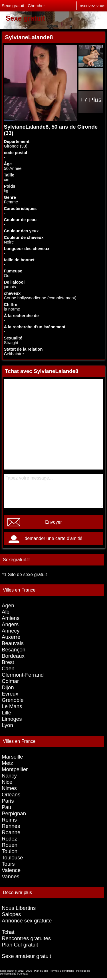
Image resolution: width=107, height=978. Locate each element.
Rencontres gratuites (26, 938)
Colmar (10, 681)
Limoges (12, 719)
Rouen (9, 845)
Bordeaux (13, 656)
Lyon (7, 725)
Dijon (8, 687)
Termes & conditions (62, 970)
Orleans (11, 795)
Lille (6, 713)
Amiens (10, 618)
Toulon (9, 851)
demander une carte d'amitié (53, 538)
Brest (8, 662)
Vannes (10, 876)
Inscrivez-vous (91, 5)
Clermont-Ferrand (23, 675)
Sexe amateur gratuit (26, 956)
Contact (23, 973)
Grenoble (13, 700)
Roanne (11, 832)
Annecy (10, 631)
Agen (8, 605)
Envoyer (53, 522)
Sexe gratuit (13, 5)
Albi (6, 612)
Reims (9, 820)
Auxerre (11, 637)
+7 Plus (91, 99)
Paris (8, 801)
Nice (7, 782)
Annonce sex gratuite (27, 921)
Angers (10, 624)
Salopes (11, 914)
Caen (8, 668)
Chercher (36, 5)
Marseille (12, 757)
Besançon (13, 650)
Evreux (10, 694)
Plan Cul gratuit (20, 945)
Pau (6, 807)
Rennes (11, 826)
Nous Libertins (19, 908)
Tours (8, 864)
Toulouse (12, 858)
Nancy (9, 776)
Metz (7, 763)
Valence (11, 870)
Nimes (9, 788)
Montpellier (15, 769)
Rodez (9, 839)
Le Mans (12, 706)
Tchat (8, 932)
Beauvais (13, 643)
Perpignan (14, 813)
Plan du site (41, 970)
